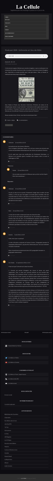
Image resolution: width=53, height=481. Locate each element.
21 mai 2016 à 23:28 (20, 188)
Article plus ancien (47, 332)
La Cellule (28, 7)
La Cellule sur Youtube (12, 362)
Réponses (10, 166)
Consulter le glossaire (10, 404)
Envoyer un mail (8, 395)
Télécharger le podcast (11, 64)
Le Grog (6, 433)
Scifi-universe (8, 430)
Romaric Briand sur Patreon (13, 346)
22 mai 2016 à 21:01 (23, 170)
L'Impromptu (8, 417)
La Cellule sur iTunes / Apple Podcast (15, 374)
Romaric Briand (8, 456)
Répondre (12, 161)
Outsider (7, 453)
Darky (34, 478)
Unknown (11, 142)
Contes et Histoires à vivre (11, 449)
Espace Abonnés (9, 36)
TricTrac (7, 427)
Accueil (26, 332)
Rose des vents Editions (10, 443)
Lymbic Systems (8, 466)
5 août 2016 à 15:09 (19, 234)
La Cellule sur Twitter (12, 358)
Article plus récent (6, 332)
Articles (7, 19)
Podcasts (7, 23)
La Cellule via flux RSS (12, 379)
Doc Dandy (11, 262)
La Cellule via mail (11, 383)
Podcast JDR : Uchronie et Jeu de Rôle (23, 50)
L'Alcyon (6, 462)
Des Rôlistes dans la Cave (11, 420)
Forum (6, 29)
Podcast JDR (9, 125)
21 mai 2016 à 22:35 (20, 142)
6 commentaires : (23, 120)
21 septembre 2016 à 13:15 (23, 262)
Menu (7, 17)
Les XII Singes (8, 440)
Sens (6, 26)
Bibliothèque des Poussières (11, 414)
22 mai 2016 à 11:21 (18, 210)
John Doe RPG (8, 424)
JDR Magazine (8, 437)
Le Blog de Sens (8, 459)
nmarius (11, 234)
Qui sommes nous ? (9, 33)
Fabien (14, 170)
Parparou (7, 446)
